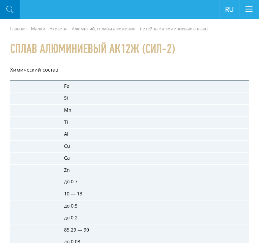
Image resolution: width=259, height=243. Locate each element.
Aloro (47, 9)
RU (229, 9)
